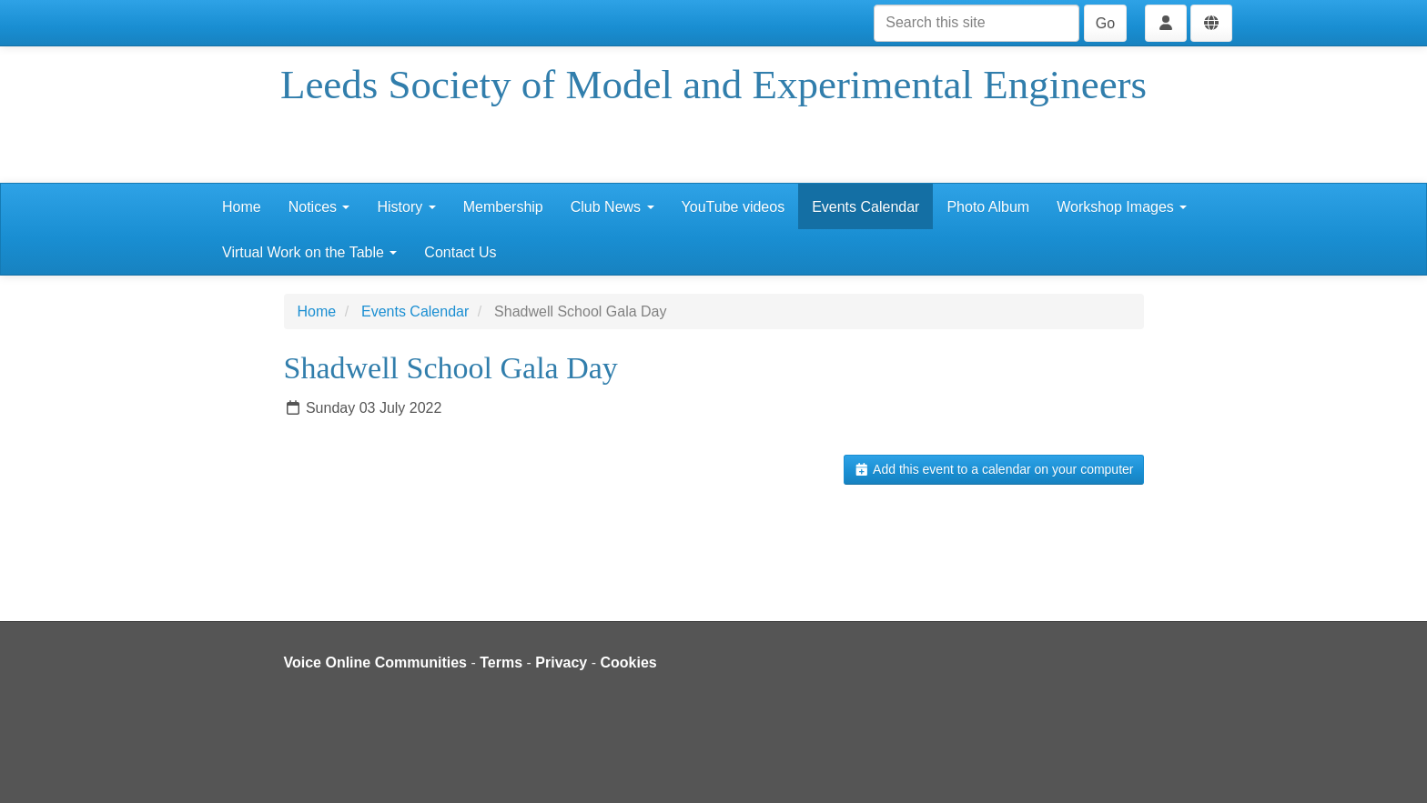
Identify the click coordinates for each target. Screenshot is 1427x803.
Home (241, 207)
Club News (612, 207)
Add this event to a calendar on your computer (993, 469)
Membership (503, 207)
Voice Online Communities (376, 662)
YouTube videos (733, 207)
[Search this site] (976, 23)
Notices (319, 207)
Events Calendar (865, 207)
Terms (501, 662)
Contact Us (460, 252)
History (406, 207)
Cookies (629, 662)
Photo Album (987, 207)
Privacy (561, 662)
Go (1105, 23)
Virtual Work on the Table (309, 252)
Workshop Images (1122, 207)
